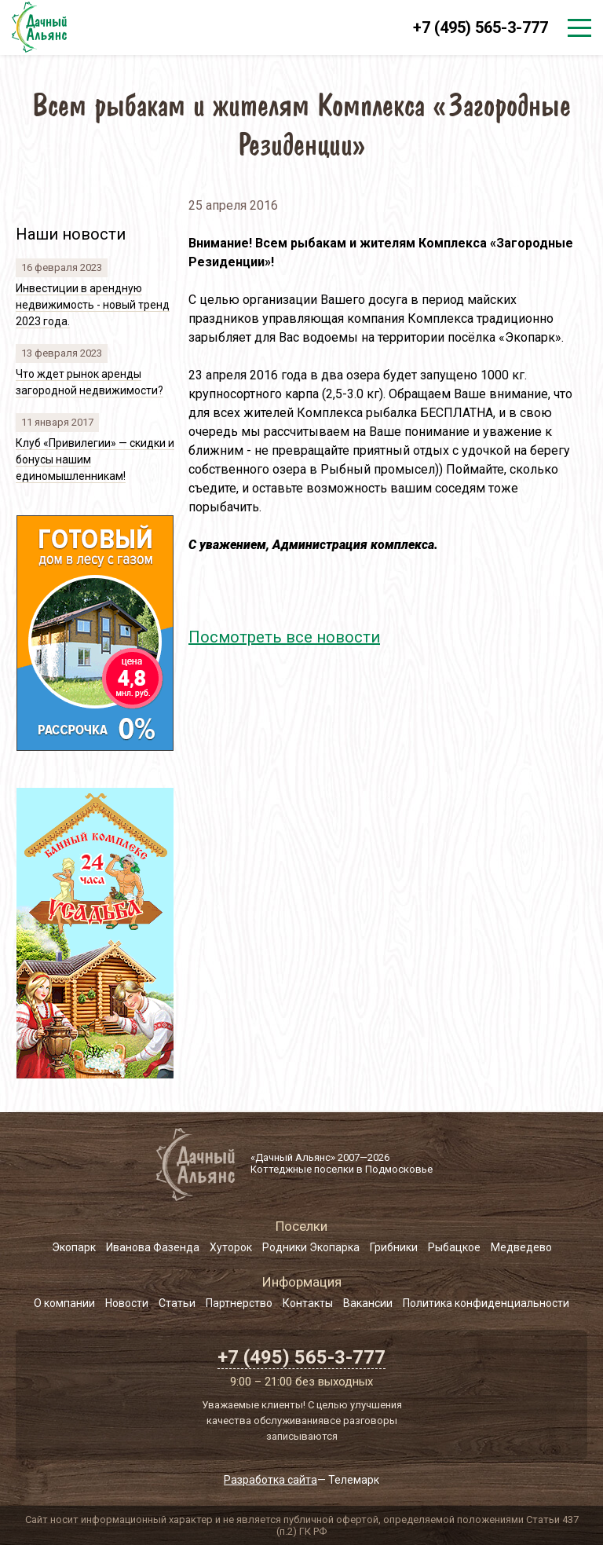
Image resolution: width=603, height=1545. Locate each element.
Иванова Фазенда (152, 1247)
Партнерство (239, 1303)
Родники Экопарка (311, 1247)
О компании (64, 1303)
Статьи (177, 1303)
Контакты (308, 1303)
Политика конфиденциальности (486, 1303)
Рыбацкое (454, 1247)
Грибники (394, 1247)
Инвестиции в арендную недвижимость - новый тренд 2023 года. (93, 305)
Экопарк (74, 1247)
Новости (126, 1303)
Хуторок (231, 1247)
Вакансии (368, 1303)
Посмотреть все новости (284, 637)
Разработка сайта (270, 1480)
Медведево (521, 1247)
